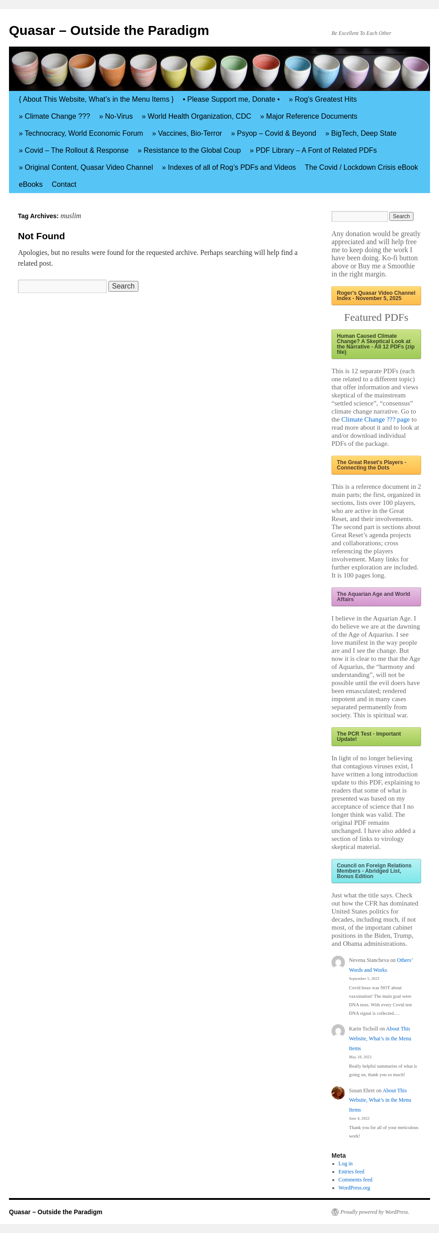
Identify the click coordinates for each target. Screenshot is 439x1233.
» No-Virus (116, 116)
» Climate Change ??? (54, 116)
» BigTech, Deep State (360, 133)
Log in (346, 1163)
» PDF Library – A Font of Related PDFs (313, 150)
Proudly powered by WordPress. (374, 1212)
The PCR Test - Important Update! (369, 736)
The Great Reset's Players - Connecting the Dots (371, 465)
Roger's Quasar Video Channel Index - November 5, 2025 (376, 296)
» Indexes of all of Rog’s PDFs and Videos (229, 167)
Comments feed (356, 1180)
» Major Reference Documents (308, 116)
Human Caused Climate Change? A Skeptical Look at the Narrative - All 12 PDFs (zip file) (376, 344)
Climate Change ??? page (375, 419)
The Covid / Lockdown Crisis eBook (361, 167)
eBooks (31, 184)
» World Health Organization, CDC (196, 116)
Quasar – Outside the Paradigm (109, 30)
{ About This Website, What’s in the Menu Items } (96, 99)
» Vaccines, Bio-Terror (187, 133)
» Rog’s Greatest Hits (323, 99)
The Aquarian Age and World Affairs (373, 597)
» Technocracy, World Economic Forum (81, 133)
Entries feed (352, 1171)
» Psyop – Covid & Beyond (273, 133)
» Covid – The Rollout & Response (74, 150)
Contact (64, 184)
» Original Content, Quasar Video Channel (86, 167)
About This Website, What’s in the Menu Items (380, 1038)
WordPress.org (354, 1188)
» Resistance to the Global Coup (189, 150)
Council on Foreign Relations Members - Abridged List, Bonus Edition (374, 870)
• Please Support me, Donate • (231, 99)
